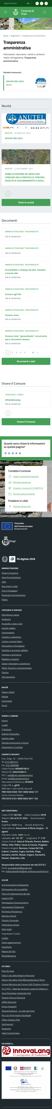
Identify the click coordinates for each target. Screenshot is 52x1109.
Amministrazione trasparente (22, 231)
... (29, 352)
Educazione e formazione (13, 646)
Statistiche (7, 947)
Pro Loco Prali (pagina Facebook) (16, 1015)
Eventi (5, 720)
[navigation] (5, 12)
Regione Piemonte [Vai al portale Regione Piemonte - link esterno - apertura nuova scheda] (10, 3)
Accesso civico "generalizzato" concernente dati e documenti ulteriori (26, 337)
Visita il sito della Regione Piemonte (18, 975)
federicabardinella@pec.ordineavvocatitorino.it (27, 871)
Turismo (5, 672)
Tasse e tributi (8, 692)
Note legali (7, 929)
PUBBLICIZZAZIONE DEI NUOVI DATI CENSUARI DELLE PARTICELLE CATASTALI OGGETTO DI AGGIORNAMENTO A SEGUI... (25, 177)
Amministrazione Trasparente (15, 885)
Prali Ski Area (8, 971)
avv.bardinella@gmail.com (20, 868)
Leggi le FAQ (7, 898)
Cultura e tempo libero (12, 641)
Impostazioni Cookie (11, 933)
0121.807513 (11, 762)
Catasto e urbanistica (11, 637)
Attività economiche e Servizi (15, 742)
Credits (5, 938)
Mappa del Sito (8, 951)
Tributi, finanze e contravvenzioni (17, 668)
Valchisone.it (7, 1024)
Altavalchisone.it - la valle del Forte (18, 1011)
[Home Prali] (24, 12)
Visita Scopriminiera (11, 1033)
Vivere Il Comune (26, 422)
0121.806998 (12, 765)
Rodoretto (6, 1028)
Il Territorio (6, 729)
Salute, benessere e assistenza (16, 663)
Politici (5, 599)
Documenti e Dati (10, 586)
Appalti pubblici (9, 628)
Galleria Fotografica (10, 734)
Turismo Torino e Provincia (13, 997)
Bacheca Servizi (9, 916)
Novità (9, 133)
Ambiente (6, 619)
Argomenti (15, 35)
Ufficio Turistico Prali (11, 1019)
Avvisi (4, 705)
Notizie (5, 696)
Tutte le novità (26, 202)
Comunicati (7, 701)
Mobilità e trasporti (10, 659)
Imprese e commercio (11, 654)
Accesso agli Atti (13, 294)
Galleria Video (8, 738)
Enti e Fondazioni (9, 590)
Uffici (4, 582)
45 (33, 352)
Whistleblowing (12, 400)
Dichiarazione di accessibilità (14, 889)
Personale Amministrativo (14, 595)
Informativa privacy (10, 924)
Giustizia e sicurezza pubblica (15, 650)
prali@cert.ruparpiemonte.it (20, 775)
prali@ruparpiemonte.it (18, 778)
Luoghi (5, 725)
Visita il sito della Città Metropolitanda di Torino (23, 980)
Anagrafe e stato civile (12, 623)
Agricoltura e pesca (10, 614)
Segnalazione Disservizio (13, 907)
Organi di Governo (10, 573)
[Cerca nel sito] (44, 12)
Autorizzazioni (8, 632)
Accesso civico (12, 315)
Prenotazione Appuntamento (15, 902)
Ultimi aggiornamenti (11, 942)
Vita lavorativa (8, 677)
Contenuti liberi (14, 394)
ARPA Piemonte (9, 1002)
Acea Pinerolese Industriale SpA (16, 993)
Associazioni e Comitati (12, 747)
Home (5, 35)
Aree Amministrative (11, 577)
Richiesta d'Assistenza (12, 911)
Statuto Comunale (10, 920)
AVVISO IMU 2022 (15, 81)
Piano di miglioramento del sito (16, 893)
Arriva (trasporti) (9, 1006)
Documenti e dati (26, 361)
